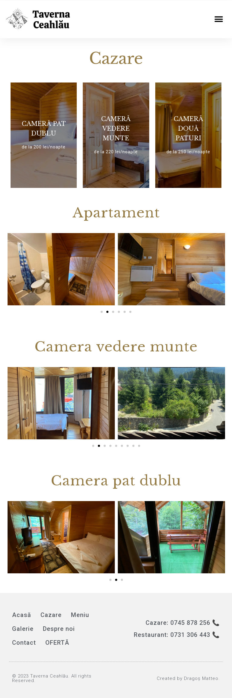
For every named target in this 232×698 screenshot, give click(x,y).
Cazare (51, 615)
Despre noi (59, 628)
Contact (24, 642)
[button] (219, 19)
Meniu (80, 615)
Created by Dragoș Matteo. (188, 678)
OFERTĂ (57, 642)
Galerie (23, 628)
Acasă (21, 615)
